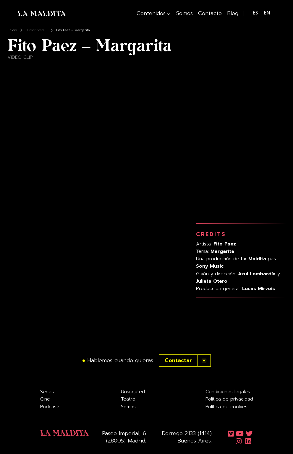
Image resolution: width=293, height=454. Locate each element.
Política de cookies (226, 406)
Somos (184, 13)
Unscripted (35, 30)
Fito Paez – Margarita (73, 30)
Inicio (13, 30)
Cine (45, 399)
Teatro (128, 399)
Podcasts (50, 406)
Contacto (210, 13)
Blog (232, 13)
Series (47, 391)
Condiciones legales (227, 391)
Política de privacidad (229, 399)
